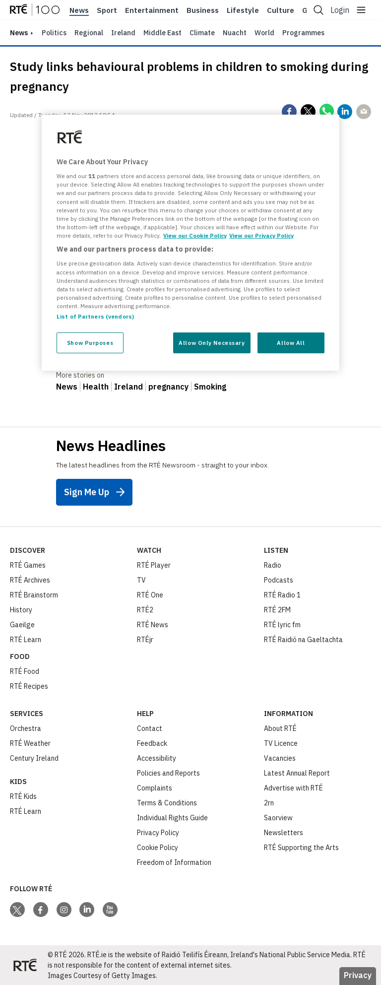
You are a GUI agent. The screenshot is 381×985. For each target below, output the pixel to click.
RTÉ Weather (30, 743)
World (264, 32)
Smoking (210, 387)
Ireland (123, 32)
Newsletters (283, 832)
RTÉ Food (24, 671)
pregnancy (168, 387)
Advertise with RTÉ (293, 788)
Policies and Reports (168, 773)
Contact (149, 728)
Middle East (162, 32)
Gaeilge (22, 624)
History (21, 609)
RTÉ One (150, 595)
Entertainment (152, 10)
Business (203, 10)
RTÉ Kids (23, 796)
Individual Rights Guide (172, 817)
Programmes (303, 32)
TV (141, 580)
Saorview (278, 817)
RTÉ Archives (30, 580)
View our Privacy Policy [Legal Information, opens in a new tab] (261, 235)
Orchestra (25, 728)
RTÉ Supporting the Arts (301, 847)
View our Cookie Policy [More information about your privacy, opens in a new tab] (195, 235)
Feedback (152, 743)
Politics (54, 32)
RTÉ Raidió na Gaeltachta (303, 639)
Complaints (154, 788)
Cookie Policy (157, 847)
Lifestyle (243, 10)
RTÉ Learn (25, 639)
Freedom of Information (174, 862)
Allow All (291, 342)
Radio (272, 565)
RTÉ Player (154, 565)
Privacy (358, 975)
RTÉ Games (28, 565)
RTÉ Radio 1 (282, 595)
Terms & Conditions (167, 802)
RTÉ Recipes (29, 686)
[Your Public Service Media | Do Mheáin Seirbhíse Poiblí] (25, 965)
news (19, 32)
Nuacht (235, 32)
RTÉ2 (145, 609)
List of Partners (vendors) (95, 316)
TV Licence (281, 743)
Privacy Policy (158, 832)
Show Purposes (90, 342)
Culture (280, 10)
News (79, 10)
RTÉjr (145, 639)
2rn (269, 802)
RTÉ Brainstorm (34, 595)
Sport (107, 10)
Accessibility (156, 758)
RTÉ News (152, 624)
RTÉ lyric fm (282, 624)
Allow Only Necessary (212, 342)
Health (96, 387)
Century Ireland (34, 758)
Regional (88, 32)
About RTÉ (280, 728)
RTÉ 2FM (277, 609)
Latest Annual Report (297, 773)
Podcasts (278, 580)
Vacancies (280, 758)
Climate (202, 32)
